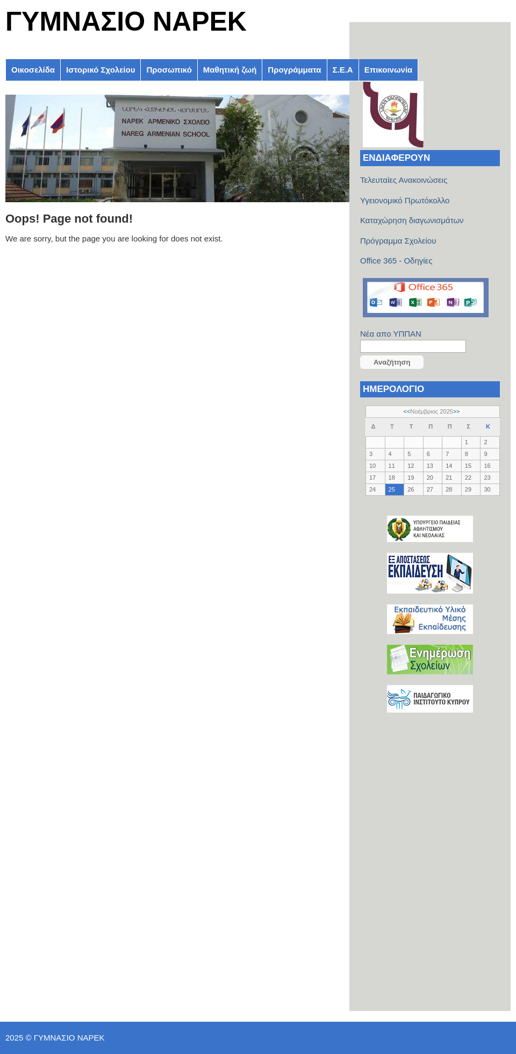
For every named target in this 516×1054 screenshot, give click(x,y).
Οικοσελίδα (33, 69)
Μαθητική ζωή (229, 69)
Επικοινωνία (388, 69)
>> (456, 411)
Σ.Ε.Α (343, 69)
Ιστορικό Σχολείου (100, 69)
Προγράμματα (294, 69)
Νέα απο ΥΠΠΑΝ (390, 333)
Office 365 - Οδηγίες (396, 260)
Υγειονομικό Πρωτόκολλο (404, 200)
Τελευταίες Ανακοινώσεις (403, 179)
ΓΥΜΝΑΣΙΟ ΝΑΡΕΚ (126, 21)
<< (407, 411)
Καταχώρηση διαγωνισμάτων (412, 220)
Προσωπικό (168, 69)
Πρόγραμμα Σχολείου (398, 240)
